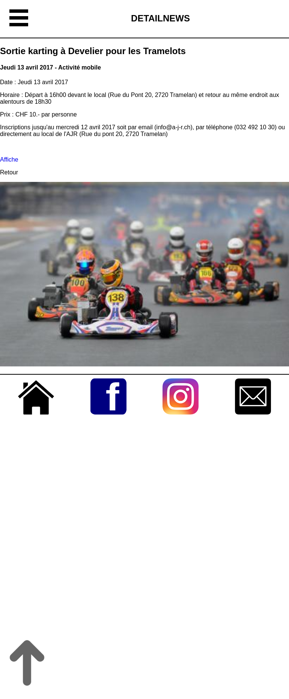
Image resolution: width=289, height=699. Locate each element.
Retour (9, 172)
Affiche (9, 159)
